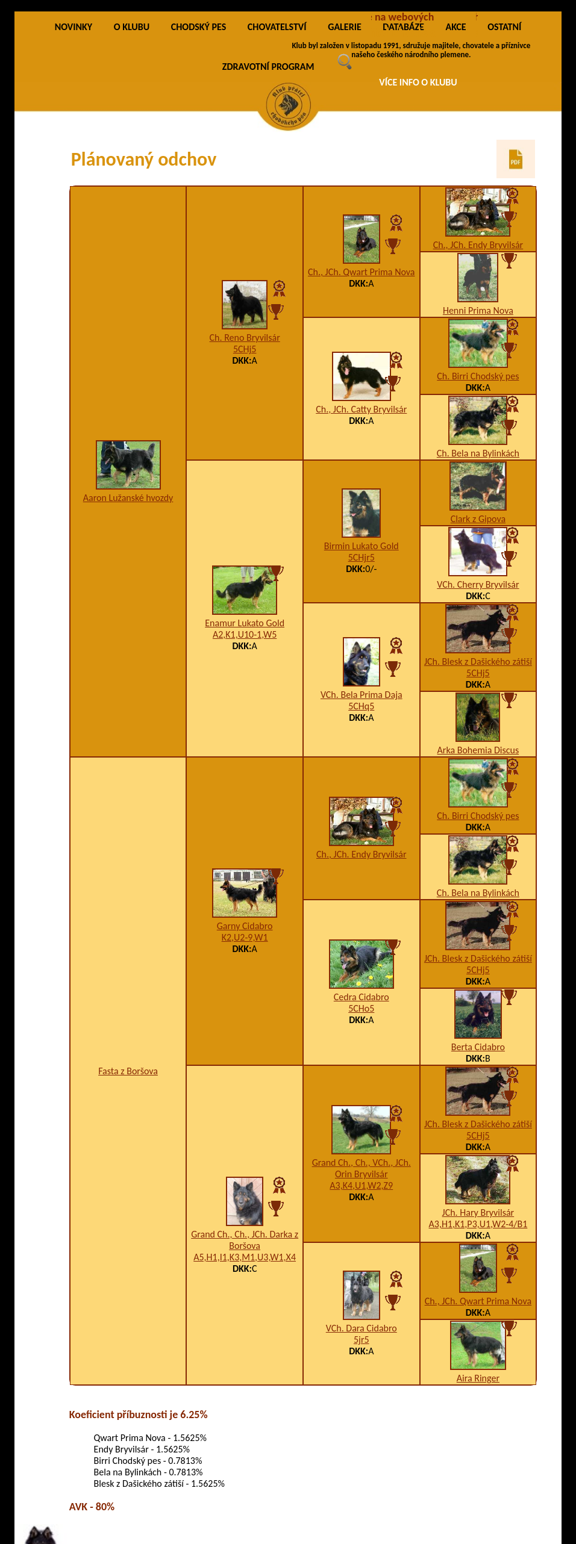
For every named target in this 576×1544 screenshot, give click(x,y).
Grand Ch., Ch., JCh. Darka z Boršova (244, 1239)
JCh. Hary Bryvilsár (478, 1212)
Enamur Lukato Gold (244, 623)
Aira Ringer (478, 1378)
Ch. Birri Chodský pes (478, 376)
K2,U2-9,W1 (245, 937)
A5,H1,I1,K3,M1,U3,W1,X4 (244, 1257)
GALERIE (345, 27)
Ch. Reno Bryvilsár (245, 337)
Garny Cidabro (245, 926)
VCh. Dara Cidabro (361, 1328)
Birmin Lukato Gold (361, 546)
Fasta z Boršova (128, 1071)
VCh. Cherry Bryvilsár (478, 584)
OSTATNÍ (504, 27)
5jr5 (361, 1339)
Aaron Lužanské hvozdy (128, 497)
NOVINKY (73, 27)
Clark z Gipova (478, 519)
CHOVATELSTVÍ (277, 27)
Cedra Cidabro (361, 997)
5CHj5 (245, 349)
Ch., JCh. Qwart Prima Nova (361, 272)
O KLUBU (131, 27)
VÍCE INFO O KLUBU (418, 82)
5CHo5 (361, 1008)
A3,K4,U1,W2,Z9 (361, 1185)
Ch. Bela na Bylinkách (478, 453)
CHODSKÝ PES (198, 27)
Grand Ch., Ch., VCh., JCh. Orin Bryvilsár (361, 1168)
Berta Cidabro (478, 1047)
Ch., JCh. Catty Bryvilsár (361, 409)
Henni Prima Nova (478, 310)
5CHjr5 (361, 557)
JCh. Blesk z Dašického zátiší (478, 661)
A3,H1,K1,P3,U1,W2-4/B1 (478, 1224)
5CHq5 (361, 706)
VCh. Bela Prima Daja (361, 694)
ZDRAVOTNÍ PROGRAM (268, 66)
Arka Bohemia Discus (478, 750)
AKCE (455, 27)
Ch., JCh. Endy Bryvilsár (478, 245)
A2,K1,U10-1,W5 (245, 634)
